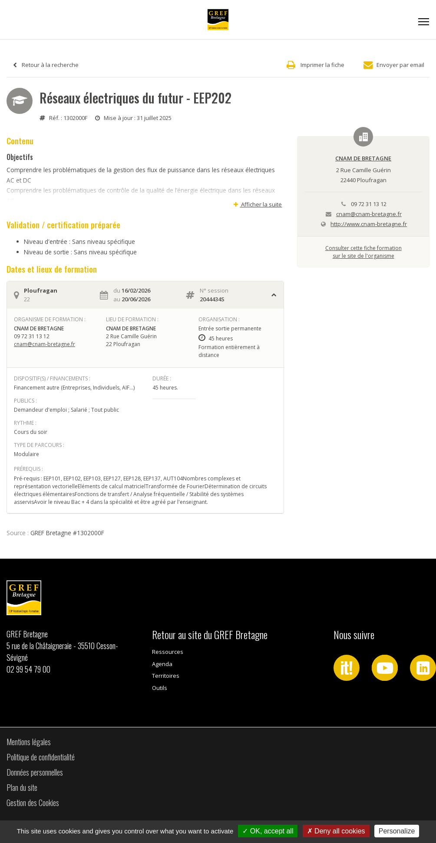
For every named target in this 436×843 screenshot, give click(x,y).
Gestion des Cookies (33, 802)
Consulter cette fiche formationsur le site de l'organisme (363, 252)
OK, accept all (267, 831)
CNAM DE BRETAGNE (363, 158)
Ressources (167, 652)
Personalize (397, 831)
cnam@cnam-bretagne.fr (44, 344)
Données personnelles (35, 772)
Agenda (162, 664)
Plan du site (22, 787)
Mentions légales (29, 741)
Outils (159, 688)
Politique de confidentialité (41, 757)
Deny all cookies (336, 831)
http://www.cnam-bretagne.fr (368, 224)
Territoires (165, 676)
